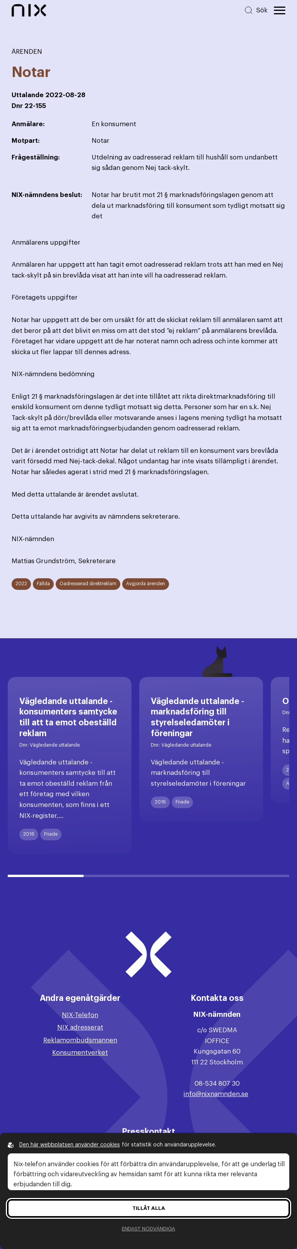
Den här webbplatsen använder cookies (69, 1145)
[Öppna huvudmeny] (279, 10)
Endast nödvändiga (148, 1228)
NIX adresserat (80, 1027)
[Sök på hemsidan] (256, 10)
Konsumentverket (80, 1052)
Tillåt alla (148, 1208)
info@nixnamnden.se (216, 1094)
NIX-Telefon (80, 1015)
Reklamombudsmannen (80, 1040)
